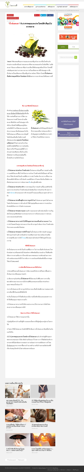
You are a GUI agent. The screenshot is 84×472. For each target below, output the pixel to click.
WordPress (55, 468)
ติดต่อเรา (69, 470)
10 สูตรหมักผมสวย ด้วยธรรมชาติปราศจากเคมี (40, 425)
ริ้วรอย (23, 238)
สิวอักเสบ (12, 193)
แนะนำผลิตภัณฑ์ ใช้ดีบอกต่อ (12, 18)
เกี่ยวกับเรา (62, 470)
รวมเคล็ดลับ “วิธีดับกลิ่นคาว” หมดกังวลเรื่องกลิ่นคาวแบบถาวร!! (16, 426)
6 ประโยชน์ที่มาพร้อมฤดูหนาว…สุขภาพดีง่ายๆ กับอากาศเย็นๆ (42, 449)
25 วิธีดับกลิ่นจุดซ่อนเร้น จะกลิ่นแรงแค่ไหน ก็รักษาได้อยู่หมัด (42, 401)
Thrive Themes (42, 468)
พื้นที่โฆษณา (76, 470)
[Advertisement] (30, 92)
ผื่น (30, 182)
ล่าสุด (73, 46)
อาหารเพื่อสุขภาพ (28, 6)
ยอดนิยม (63, 46)
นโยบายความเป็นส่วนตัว (53, 470)
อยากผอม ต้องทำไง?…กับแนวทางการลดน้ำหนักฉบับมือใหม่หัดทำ (16, 401)
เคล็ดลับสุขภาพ (73, 6)
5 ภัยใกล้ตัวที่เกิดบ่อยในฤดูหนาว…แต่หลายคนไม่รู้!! (15, 449)
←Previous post (11, 460)
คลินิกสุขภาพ (51, 6)
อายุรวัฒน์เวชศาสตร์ (62, 6)
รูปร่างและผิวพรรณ (40, 6)
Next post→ (22, 460)
